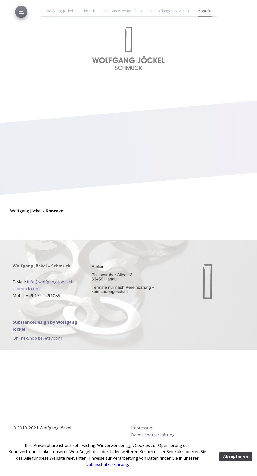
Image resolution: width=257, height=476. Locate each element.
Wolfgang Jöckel (59, 10)
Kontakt (205, 10)
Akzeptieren (235, 456)
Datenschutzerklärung (153, 435)
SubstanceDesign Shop (122, 10)
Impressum (142, 428)
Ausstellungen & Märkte (169, 10)
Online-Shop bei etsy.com (37, 338)
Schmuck (87, 10)
